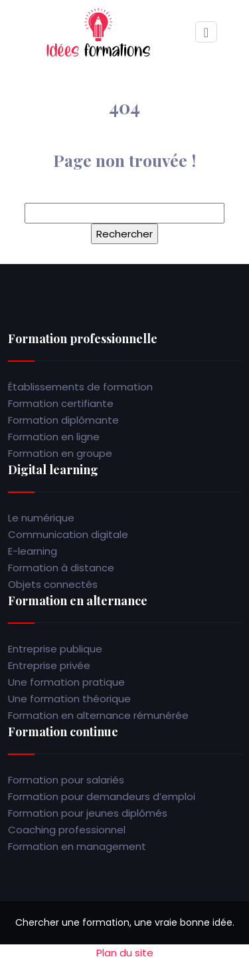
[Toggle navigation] (206, 32)
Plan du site (124, 953)
